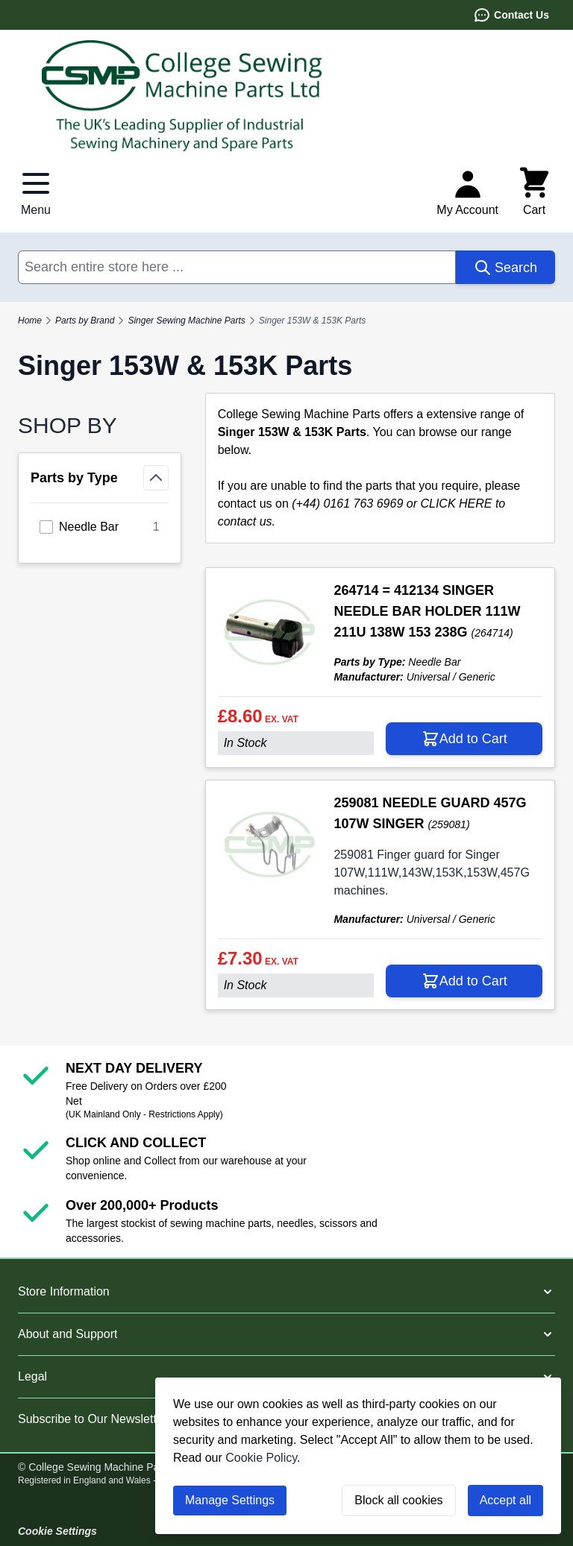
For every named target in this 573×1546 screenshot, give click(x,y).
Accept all (505, 1500)
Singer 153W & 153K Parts (312, 320)
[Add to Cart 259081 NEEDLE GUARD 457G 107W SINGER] (464, 981)
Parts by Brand (84, 320)
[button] (286, 1292)
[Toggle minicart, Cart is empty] (534, 192)
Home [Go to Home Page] (30, 320)
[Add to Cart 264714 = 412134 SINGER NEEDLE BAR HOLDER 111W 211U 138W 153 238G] (464, 738)
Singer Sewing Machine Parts (186, 320)
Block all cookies (398, 1500)
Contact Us (511, 15)
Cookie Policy (261, 1457)
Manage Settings (230, 1500)
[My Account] (467, 192)
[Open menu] (36, 192)
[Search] (505, 267)
